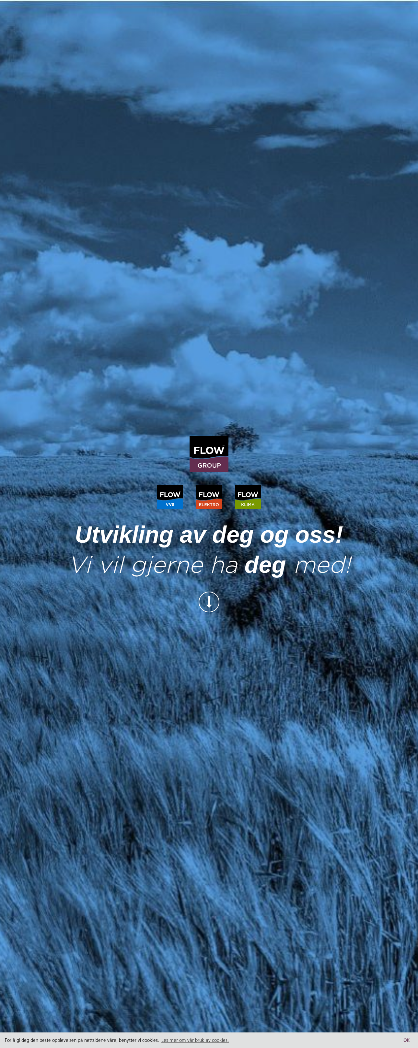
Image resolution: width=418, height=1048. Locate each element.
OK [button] (406, 1040)
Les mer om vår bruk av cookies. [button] (195, 1040)
